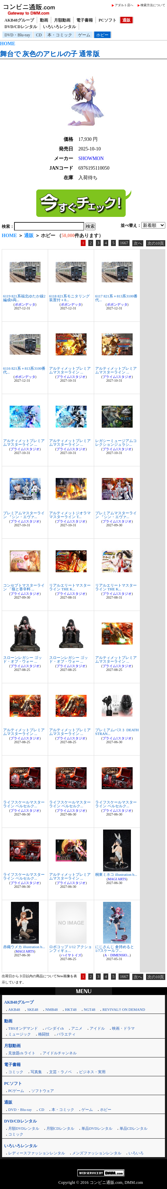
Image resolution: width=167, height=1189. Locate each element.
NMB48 (51, 1009)
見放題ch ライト (21, 1053)
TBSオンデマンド (23, 1028)
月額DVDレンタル (23, 1128)
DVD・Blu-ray (17, 35)
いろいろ (136, 1153)
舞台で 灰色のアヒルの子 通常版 (50, 54)
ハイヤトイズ (71, 955)
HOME (7, 43)
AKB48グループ (19, 20)
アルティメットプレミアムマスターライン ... (70, 370)
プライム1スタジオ (71, 377)
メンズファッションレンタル (96, 1153)
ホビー (102, 35)
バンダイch (54, 1028)
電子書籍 (84, 20)
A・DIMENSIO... (117, 955)
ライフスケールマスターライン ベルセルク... (24, 804)
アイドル (97, 1028)
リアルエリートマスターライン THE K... (70, 587)
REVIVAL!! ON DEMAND (123, 1009)
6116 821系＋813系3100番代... (24, 370)
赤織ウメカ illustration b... (24, 947)
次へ (138, 243)
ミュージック (19, 1034)
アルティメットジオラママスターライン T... (70, 515)
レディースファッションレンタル (36, 1153)
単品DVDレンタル (96, 1128)
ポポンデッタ (25, 304)
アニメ (76, 1028)
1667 (124, 243)
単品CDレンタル (133, 1128)
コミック (15, 1072)
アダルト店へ (124, 5)
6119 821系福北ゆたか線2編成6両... (24, 298)
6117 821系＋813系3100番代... (116, 298)
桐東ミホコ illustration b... (116, 874)
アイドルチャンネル (60, 1053)
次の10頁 (155, 243)
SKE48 (32, 1009)
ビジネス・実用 (92, 1072)
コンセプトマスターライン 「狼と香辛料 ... (24, 587)
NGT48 (90, 1009)
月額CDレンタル (60, 1128)
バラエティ (66, 1034)
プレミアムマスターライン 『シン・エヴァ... (24, 515)
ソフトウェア (42, 1091)
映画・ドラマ (123, 1028)
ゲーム (84, 35)
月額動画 (62, 20)
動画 (44, 20)
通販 (126, 20)
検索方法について (153, 5)
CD (39, 35)
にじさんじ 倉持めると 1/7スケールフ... (114, 949)
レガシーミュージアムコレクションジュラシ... (116, 442)
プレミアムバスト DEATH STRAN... (117, 732)
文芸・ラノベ (60, 1072)
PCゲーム (16, 1091)
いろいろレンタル (59, 26)
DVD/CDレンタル (20, 26)
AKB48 (14, 1009)
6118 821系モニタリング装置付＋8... (69, 298)
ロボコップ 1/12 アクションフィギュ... (70, 949)
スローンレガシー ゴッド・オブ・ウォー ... (22, 659)
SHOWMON (91, 158)
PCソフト (107, 20)
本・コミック (59, 35)
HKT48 (71, 1009)
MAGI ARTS (117, 879)
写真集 (36, 1072)
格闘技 (43, 1034)
